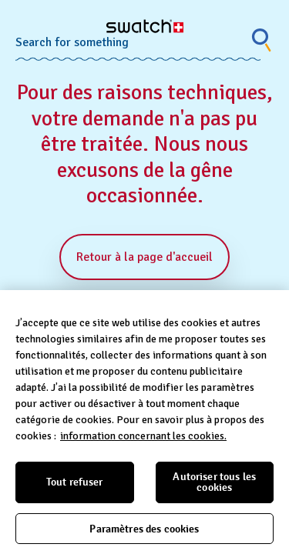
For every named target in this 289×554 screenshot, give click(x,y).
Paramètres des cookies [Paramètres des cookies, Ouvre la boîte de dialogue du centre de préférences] (144, 529)
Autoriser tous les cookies (214, 482)
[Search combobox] (137, 40)
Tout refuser (74, 482)
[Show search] (262, 40)
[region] (144, 422)
